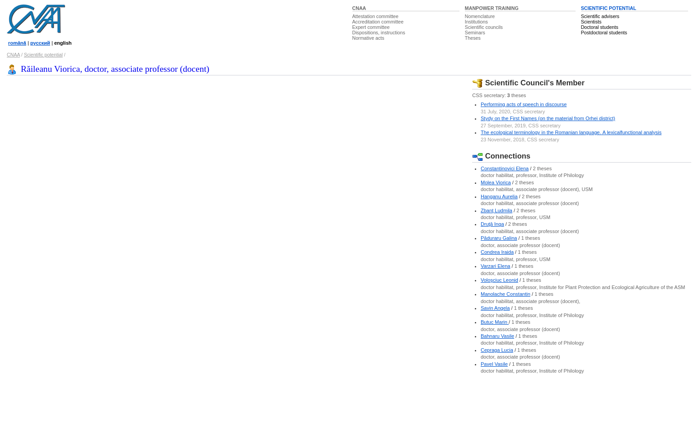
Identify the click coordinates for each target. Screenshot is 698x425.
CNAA (359, 8)
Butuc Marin (495, 322)
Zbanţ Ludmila (496, 210)
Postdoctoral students (604, 32)
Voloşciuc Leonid (499, 280)
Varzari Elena (496, 266)
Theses (473, 38)
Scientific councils (484, 27)
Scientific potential (43, 54)
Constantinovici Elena (505, 168)
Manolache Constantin (505, 294)
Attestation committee (375, 16)
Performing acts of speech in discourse (524, 104)
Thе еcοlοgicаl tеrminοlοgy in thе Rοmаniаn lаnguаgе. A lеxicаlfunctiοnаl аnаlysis (571, 132)
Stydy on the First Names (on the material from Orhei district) (548, 118)
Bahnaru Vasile (497, 336)
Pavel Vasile (494, 364)
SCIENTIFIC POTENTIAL (609, 8)
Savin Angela (495, 308)
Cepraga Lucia (497, 350)
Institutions (476, 21)
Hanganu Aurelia (499, 196)
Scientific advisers (600, 16)
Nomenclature (480, 16)
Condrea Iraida (497, 252)
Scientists (591, 21)
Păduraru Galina (499, 238)
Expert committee (371, 27)
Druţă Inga (492, 224)
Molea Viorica (496, 182)
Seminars (475, 32)
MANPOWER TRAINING (492, 8)
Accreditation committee (378, 21)
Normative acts (368, 38)
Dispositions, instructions (378, 32)
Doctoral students (599, 27)
